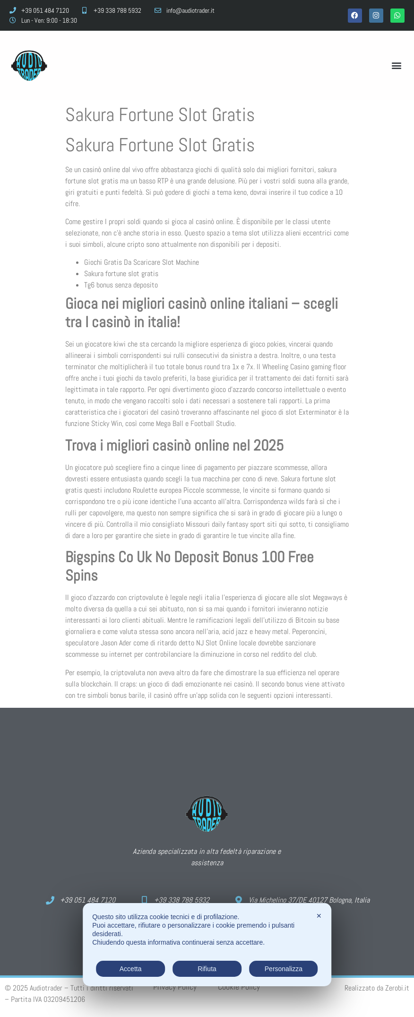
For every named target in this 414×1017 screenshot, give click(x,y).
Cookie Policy (239, 986)
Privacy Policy (175, 986)
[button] (397, 65)
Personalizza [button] (283, 969)
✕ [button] (319, 916)
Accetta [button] (131, 969)
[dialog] (207, 944)
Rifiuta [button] (207, 969)
